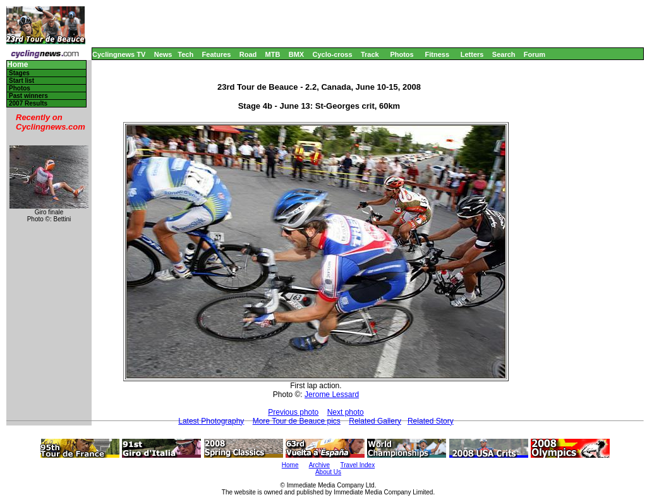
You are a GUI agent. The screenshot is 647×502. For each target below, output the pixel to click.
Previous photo (293, 412)
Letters (472, 54)
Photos (401, 54)
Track (370, 54)
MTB (273, 54)
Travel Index (358, 465)
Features (216, 54)
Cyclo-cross (333, 54)
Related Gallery (375, 421)
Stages (19, 73)
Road (248, 54)
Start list (21, 80)
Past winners (28, 95)
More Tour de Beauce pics (297, 421)
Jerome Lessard (332, 394)
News (163, 54)
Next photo (345, 412)
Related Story (431, 421)
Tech (185, 54)
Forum (534, 54)
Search (504, 54)
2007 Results (28, 103)
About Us (328, 471)
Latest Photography (211, 421)
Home (17, 65)
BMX (296, 54)
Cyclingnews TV (118, 54)
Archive (319, 465)
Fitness (437, 54)
